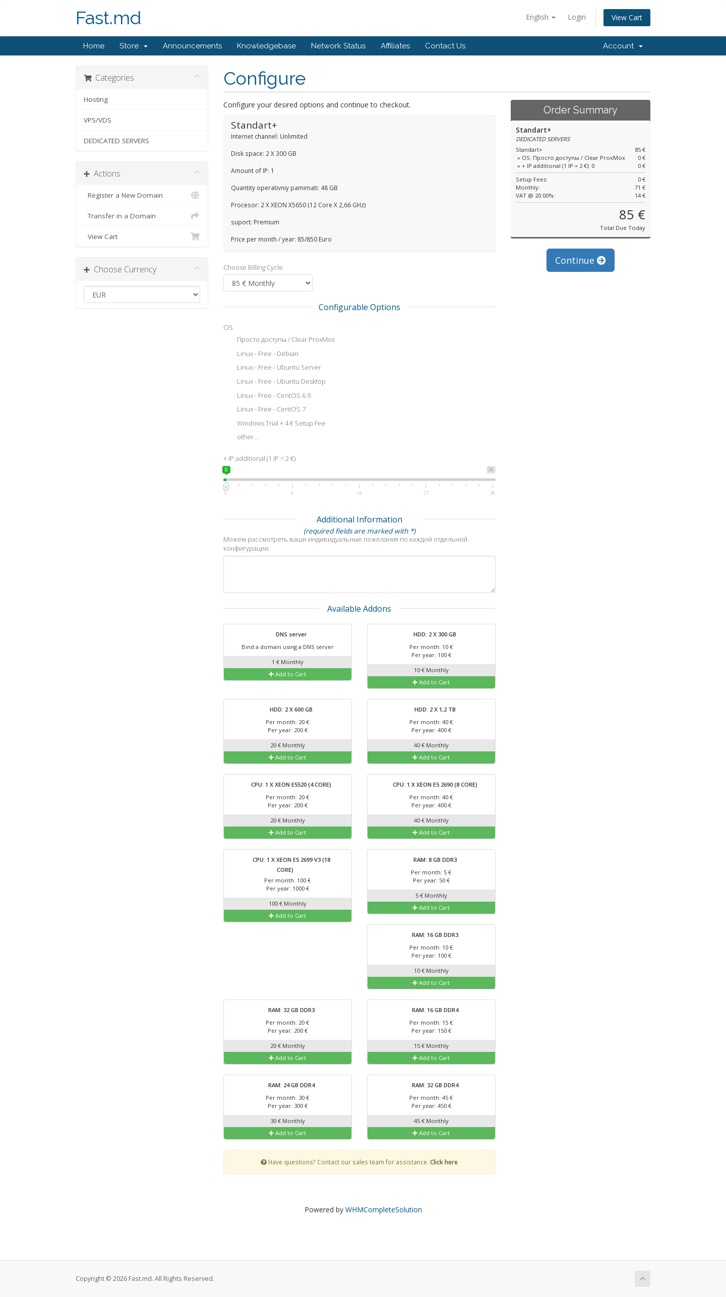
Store (133, 45)
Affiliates (395, 45)
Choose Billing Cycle (253, 267)
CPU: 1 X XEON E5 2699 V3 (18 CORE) (285, 864)
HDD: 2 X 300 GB (428, 634)
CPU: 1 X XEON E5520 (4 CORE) (284, 785)
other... (240, 437)
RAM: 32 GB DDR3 (285, 1010)
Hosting (96, 99)
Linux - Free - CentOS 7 (264, 410)
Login (577, 17)
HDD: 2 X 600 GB (285, 710)
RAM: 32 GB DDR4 (428, 1085)
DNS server (285, 634)
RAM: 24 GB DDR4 (285, 1085)
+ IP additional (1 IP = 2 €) (259, 458)
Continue (580, 260)
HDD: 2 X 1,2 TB (429, 710)
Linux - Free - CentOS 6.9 (267, 396)
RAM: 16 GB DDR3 (428, 935)
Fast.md (108, 18)
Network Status (338, 45)
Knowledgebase (266, 45)
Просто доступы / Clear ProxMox (279, 340)
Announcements (192, 45)
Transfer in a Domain (142, 216)
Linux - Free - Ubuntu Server (272, 368)
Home (93, 45)
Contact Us (445, 45)
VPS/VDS (97, 120)
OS (228, 327)
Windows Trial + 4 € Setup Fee (274, 424)
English (541, 17)
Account (623, 45)
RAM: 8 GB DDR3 (429, 860)
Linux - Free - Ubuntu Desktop (274, 382)
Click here (444, 1162)
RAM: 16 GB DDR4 (428, 1010)
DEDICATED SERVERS (116, 140)
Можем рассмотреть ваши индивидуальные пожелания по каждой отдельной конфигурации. (345, 544)
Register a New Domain (142, 195)
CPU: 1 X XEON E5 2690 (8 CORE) (428, 785)
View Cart (627, 17)
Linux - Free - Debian (260, 354)
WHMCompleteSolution (383, 1209)
